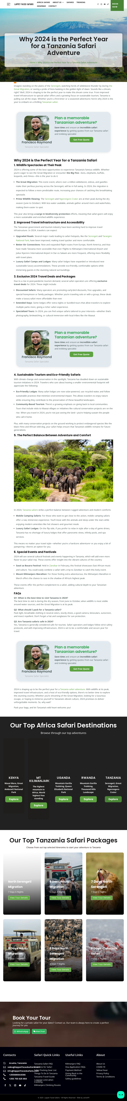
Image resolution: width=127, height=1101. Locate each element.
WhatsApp (22, 1031)
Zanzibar (41, 6)
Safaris (70, 2)
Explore (13, 799)
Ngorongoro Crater (68, 198)
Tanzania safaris (30, 509)
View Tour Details (19, 898)
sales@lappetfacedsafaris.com (24, 1067)
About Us (57, 2)
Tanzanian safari (50, 102)
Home (33, 62)
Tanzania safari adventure (72, 689)
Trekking (81, 2)
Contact (52, 6)
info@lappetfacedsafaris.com (23, 1071)
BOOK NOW (115, 5)
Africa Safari (43, 2)
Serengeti (55, 85)
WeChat (40, 1031)
